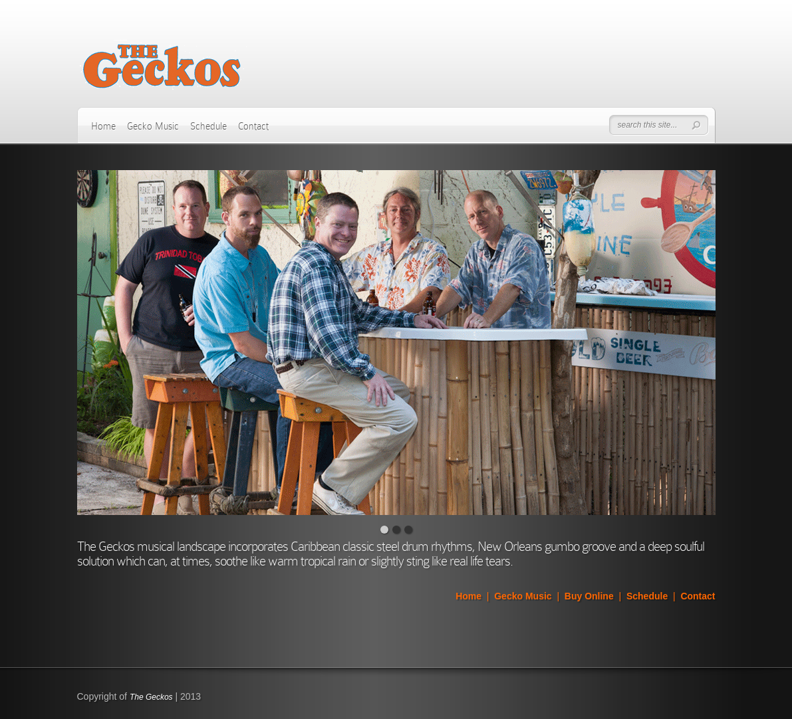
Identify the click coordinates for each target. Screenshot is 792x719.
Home (103, 126)
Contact (253, 126)
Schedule (208, 126)
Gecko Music (153, 126)
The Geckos (151, 697)
